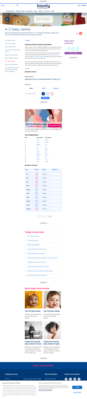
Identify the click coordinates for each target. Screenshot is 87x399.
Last (51, 216)
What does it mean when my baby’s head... (40, 271)
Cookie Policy (48, 384)
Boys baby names (10, 46)
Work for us (8, 383)
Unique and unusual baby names (12, 51)
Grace (46, 161)
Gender (37, 169)
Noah (37, 140)
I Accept (77, 393)
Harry (37, 156)
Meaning (56, 88)
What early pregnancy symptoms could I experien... (43, 258)
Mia (46, 151)
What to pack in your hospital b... (37, 275)
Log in (79, 5)
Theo (37, 149)
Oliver (37, 142)
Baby (35, 11)
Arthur (38, 151)
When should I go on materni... (37, 253)
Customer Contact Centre (30, 383)
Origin (43, 88)
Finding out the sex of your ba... (37, 262)
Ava (46, 147)
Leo (37, 147)
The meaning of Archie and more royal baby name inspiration (11, 69)
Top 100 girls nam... (33, 240)
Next (49, 216)
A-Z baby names (10, 61)
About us (7, 378)
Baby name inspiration (11, 55)
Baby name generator (11, 64)
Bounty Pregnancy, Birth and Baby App (32, 379)
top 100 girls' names (38, 56)
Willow (46, 154)
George (38, 144)
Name (31, 88)
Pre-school (46, 11)
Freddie (38, 154)
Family (52, 11)
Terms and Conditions (50, 378)
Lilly (46, 159)
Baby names (29, 11)
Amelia (46, 140)
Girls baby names (10, 43)
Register (84, 5)
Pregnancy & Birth (20, 11)
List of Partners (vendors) (45, 396)
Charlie (38, 159)
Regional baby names (11, 58)
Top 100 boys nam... (34, 236)
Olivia (46, 142)
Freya (46, 149)
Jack (37, 161)
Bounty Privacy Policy (50, 381)
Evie (46, 156)
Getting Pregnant (10, 11)
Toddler (40, 11)
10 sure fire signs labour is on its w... (38, 266)
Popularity (55, 169)
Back (27, 40)
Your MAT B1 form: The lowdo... (37, 249)
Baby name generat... (34, 245)
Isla (46, 144)
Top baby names (10, 40)
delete (15, 5)
